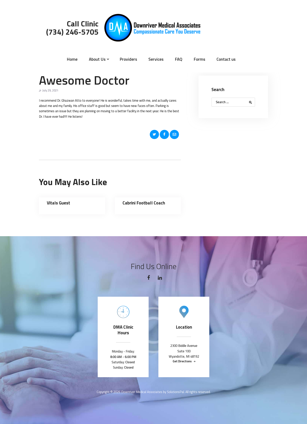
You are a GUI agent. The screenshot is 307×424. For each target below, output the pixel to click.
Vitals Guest (58, 203)
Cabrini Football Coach (144, 203)
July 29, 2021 (50, 90)
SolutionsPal (175, 391)
